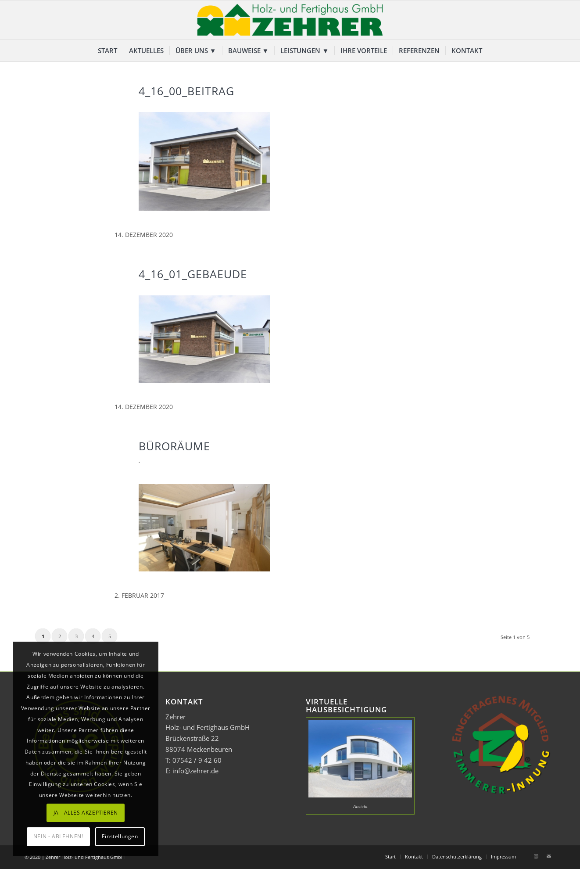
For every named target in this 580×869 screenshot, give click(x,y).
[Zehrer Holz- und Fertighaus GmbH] (290, 19)
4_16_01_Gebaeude (193, 273)
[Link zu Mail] (548, 856)
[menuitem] (107, 50)
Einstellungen (120, 836)
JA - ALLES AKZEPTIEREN (86, 812)
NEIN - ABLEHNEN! (58, 836)
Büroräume (174, 445)
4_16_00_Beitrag (186, 90)
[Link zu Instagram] (535, 856)
